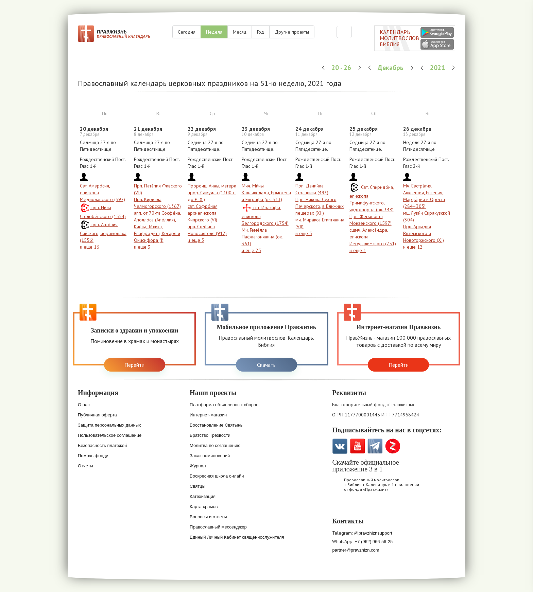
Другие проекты (292, 32)
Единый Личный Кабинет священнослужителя (237, 537)
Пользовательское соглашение (109, 435)
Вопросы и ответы (208, 516)
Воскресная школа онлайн (217, 476)
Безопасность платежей (102, 445)
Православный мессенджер (218, 527)
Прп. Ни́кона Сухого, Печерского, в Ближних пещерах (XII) (319, 206)
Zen (392, 446)
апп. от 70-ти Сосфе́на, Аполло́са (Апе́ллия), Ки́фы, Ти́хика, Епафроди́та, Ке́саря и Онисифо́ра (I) (157, 226)
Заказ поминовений (210, 455)
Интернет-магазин (208, 414)
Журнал (198, 465)
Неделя (214, 32)
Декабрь (391, 67)
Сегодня (186, 32)
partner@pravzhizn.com (355, 550)
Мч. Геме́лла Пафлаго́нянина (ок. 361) (262, 237)
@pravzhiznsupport (373, 533)
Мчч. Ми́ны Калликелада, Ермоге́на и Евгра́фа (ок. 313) (266, 192)
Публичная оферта (97, 414)
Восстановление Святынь (216, 425)
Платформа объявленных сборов (224, 404)
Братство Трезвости (210, 435)
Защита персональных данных (109, 425)
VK (339, 446)
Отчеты (85, 465)
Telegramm (375, 446)
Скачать (266, 364)
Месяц (239, 32)
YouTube (357, 446)
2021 (438, 67)
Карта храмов (204, 506)
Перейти (134, 364)
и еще (89, 247)
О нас (84, 404)
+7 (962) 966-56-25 (374, 541)
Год (260, 32)
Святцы (197, 486)
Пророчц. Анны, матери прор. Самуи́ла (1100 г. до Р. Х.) (212, 192)
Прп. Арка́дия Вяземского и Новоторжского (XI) (423, 233)
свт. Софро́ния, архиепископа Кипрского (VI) (203, 213)
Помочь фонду (93, 455)
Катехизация (203, 496)
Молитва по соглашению (215, 445)
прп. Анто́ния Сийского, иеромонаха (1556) (103, 232)
